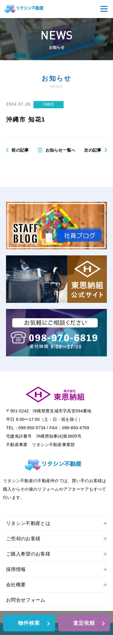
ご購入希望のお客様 (56, 553)
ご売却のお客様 (56, 538)
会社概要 (56, 584)
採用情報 (56, 569)
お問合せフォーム (26, 600)
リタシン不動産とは (56, 523)
